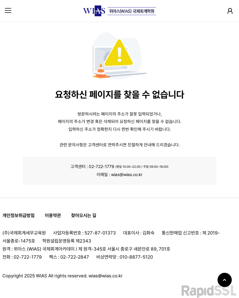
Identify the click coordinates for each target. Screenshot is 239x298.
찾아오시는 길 (83, 215)
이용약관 (53, 215)
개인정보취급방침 (18, 215)
